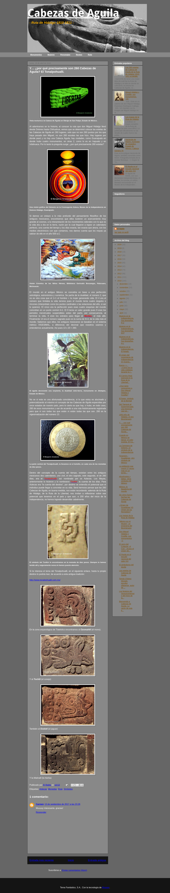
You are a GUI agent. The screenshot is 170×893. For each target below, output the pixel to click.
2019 (119, 248)
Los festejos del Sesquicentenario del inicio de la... (126, 594)
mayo (122, 309)
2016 (119, 259)
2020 (119, 244)
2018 (119, 252)
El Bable (120, 229)
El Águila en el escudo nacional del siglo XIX (132, 168)
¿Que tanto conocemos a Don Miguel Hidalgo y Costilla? (125, 390)
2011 (119, 277)
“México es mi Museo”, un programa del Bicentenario (125, 524)
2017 (119, 255)
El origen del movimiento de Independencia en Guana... (126, 358)
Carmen (40, 804)
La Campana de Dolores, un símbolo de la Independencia (126, 449)
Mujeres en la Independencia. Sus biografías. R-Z (126, 319)
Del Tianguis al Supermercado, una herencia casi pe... (126, 407)
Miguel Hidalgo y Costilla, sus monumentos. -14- (132, 95)
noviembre (124, 287)
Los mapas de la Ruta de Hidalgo (132, 118)
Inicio (71, 860)
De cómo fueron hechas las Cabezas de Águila (125, 498)
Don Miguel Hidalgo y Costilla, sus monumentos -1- (125, 536)
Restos (79, 55)
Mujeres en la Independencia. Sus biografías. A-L (126, 340)
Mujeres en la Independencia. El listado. (126, 349)
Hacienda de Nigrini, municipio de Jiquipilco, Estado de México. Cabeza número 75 (127, 145)
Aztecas (43, 789)
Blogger (105, 887)
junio (122, 306)
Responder (41, 812)
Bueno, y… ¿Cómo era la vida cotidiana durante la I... (126, 368)
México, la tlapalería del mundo (125, 489)
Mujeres (51, 55)
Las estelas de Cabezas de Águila (125, 573)
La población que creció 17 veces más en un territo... (126, 469)
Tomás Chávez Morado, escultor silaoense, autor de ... (126, 583)
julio (121, 302)
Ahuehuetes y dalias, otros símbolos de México (125, 479)
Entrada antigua (97, 860)
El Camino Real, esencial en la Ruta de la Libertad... (126, 379)
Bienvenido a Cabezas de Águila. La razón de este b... (125, 605)
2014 (119, 266)
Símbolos (68, 789)
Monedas (52, 789)
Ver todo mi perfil (121, 232)
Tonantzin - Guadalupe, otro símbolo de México (126, 459)
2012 (119, 274)
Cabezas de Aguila (73, 13)
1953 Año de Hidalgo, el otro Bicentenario (126, 417)
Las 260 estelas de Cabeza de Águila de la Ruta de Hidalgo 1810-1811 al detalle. (133, 71)
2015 (119, 263)
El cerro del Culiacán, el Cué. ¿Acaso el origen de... (126, 547)
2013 (119, 270)
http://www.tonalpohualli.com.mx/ (44, 580)
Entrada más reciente (41, 860)
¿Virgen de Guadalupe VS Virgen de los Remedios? (126, 508)
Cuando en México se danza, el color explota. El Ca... (126, 438)
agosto (123, 298)
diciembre (124, 284)
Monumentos (36, 55)
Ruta (90, 55)
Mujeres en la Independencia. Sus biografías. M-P (126, 329)
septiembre (124, 295)
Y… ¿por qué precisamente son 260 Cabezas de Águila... (125, 427)
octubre (123, 291)
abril (122, 313)
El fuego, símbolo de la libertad (126, 399)
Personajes (65, 55)
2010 (119, 281)
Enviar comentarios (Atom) (74, 870)
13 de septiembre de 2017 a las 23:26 (62, 804)
